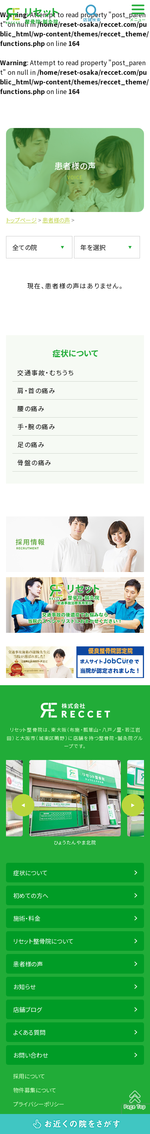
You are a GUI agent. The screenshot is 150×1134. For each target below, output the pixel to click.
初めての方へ (30, 895)
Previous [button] (23, 805)
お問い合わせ (30, 1055)
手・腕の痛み (36, 426)
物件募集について (34, 1090)
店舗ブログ (27, 1009)
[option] (75, 803)
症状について (30, 872)
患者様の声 (28, 964)
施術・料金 (26, 918)
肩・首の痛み (36, 390)
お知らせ (24, 986)
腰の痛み (31, 408)
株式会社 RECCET (32, 16)
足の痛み (31, 444)
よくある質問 (29, 1032)
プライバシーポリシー (38, 1104)
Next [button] (133, 805)
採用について (29, 1076)
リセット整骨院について (43, 941)
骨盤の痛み (34, 462)
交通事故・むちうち (45, 372)
